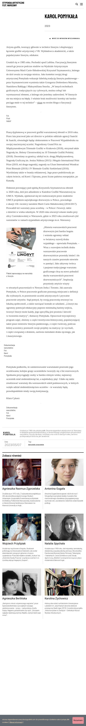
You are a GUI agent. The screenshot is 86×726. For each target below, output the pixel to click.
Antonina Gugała (55, 591)
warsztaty (31, 547)
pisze (39, 102)
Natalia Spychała (55, 646)
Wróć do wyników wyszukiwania (66, 38)
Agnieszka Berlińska (14, 701)
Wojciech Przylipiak (14, 646)
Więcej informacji (16, 722)
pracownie (40, 547)
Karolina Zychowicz (56, 701)
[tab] (77, 4)
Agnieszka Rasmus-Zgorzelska (21, 591)
